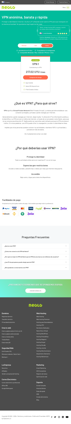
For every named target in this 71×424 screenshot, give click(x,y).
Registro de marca (41, 374)
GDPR (48, 416)
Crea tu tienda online (8, 337)
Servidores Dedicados (42, 328)
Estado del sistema (42, 397)
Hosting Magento (41, 339)
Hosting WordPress (42, 333)
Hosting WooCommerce (43, 351)
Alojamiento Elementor (43, 354)
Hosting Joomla (41, 348)
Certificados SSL (7, 351)
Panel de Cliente (63, 2)
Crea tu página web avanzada (10, 334)
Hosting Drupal (40, 342)
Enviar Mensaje (50, 2)
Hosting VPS (40, 325)
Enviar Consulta (41, 385)
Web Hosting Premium (43, 319)
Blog (37, 400)
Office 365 (5, 385)
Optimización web (41, 376)
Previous (37, 30)
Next (69, 30)
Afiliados (4, 371)
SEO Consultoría (41, 371)
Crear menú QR (6, 342)
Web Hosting (40, 316)
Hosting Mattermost (42, 356)
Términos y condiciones (24, 416)
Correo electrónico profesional (11, 382)
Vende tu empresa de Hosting (10, 374)
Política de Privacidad (38, 416)
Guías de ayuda (40, 391)
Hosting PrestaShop (42, 336)
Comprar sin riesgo (35, 77)
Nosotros (5, 368)
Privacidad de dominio (8, 322)
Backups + (5, 357)
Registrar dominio (7, 316)
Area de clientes (41, 388)
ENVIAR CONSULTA (35, 291)
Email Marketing (41, 368)
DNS (37, 394)
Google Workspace (7, 388)
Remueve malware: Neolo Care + (11, 354)
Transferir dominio (7, 319)
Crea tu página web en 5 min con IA (12, 331)
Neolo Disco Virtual (42, 331)
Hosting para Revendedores (44, 322)
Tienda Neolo (6, 339)
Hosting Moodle (41, 345)
